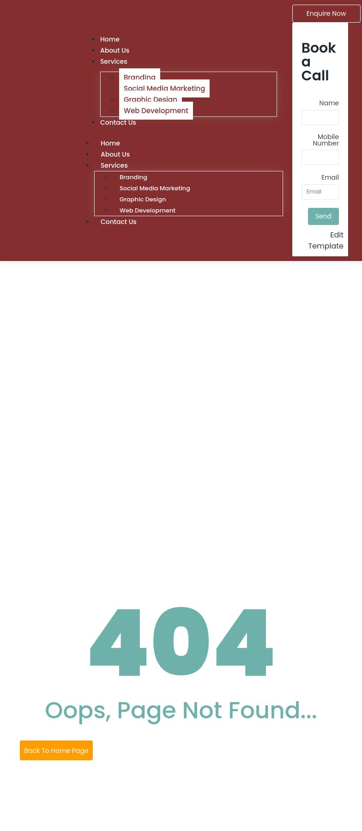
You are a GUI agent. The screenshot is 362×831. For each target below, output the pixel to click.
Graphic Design (150, 99)
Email (330, 178)
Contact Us (118, 122)
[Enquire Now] (326, 14)
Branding (140, 77)
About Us (115, 154)
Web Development (156, 110)
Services (113, 61)
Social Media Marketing (164, 88)
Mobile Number (326, 140)
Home (110, 143)
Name (329, 104)
